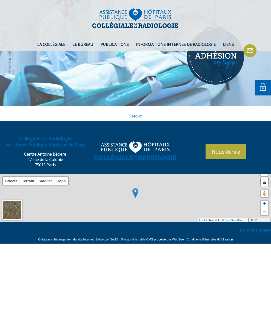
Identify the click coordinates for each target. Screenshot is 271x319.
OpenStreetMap (233, 220)
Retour (135, 116)
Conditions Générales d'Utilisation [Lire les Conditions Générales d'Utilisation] (209, 239)
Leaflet (203, 220)
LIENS (228, 44)
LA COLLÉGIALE (51, 44)
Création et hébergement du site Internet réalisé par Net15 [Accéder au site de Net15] (78, 239)
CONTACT (250, 51)
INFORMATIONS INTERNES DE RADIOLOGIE (176, 44)
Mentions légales (255, 230)
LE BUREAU (82, 44)
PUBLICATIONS (114, 44)
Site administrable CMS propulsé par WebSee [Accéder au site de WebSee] (152, 239)
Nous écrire (226, 151)
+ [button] (264, 204)
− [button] (264, 211)
